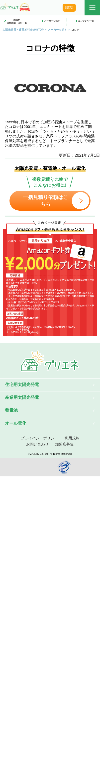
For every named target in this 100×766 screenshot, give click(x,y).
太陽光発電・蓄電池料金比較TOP (23, 29)
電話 (70, 7)
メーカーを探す (57, 29)
